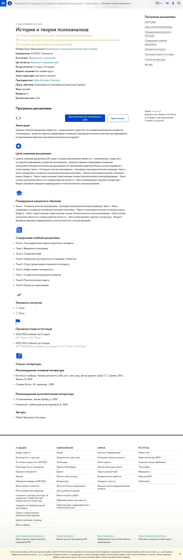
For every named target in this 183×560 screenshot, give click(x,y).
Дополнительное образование (71, 486)
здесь (159, 552)
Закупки (19, 476)
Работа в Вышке (23, 524)
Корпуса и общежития (26, 471)
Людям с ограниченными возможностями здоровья (28, 514)
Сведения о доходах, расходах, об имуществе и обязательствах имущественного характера (32, 498)
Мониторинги (104, 462)
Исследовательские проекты (111, 457)
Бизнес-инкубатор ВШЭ (67, 495)
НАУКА (102, 447)
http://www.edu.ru (106, 536)
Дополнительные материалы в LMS (85, 118)
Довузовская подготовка (68, 457)
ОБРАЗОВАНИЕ (65, 447)
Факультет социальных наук (45, 62)
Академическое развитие (109, 476)
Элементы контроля (155, 49)
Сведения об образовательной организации (30, 506)
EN (161, 3)
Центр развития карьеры (68, 490)
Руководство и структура (28, 457)
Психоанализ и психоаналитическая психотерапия (71, 48)
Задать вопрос (118, 118)
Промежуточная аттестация (159, 54)
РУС (157, 3)
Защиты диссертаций (107, 471)
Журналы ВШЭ (145, 476)
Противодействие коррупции (30, 490)
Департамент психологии (42, 57)
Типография (144, 466)
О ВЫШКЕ (21, 447)
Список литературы (155, 59)
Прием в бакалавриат (66, 466)
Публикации (144, 481)
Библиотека (144, 452)
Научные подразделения (109, 452)
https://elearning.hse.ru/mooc (152, 536)
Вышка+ (60, 471)
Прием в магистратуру (67, 476)
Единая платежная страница (29, 520)
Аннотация (150, 21)
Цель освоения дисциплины (158, 26)
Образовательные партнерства (71, 500)
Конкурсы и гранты (106, 481)
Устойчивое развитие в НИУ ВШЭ (31, 462)
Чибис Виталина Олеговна (47, 80)
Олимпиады (62, 462)
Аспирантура (63, 481)
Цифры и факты (23, 452)
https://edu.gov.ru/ (65, 536)
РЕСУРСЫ (144, 447)
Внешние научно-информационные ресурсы (114, 487)
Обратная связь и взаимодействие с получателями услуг (73, 506)
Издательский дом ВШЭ (150, 457)
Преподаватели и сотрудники (30, 466)
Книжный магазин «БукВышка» (152, 462)
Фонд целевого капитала (27, 486)
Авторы (149, 64)
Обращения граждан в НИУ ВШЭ (31, 481)
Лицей (59, 452)
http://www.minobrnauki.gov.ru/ (30, 536)
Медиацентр (144, 471)
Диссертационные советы (110, 466)
